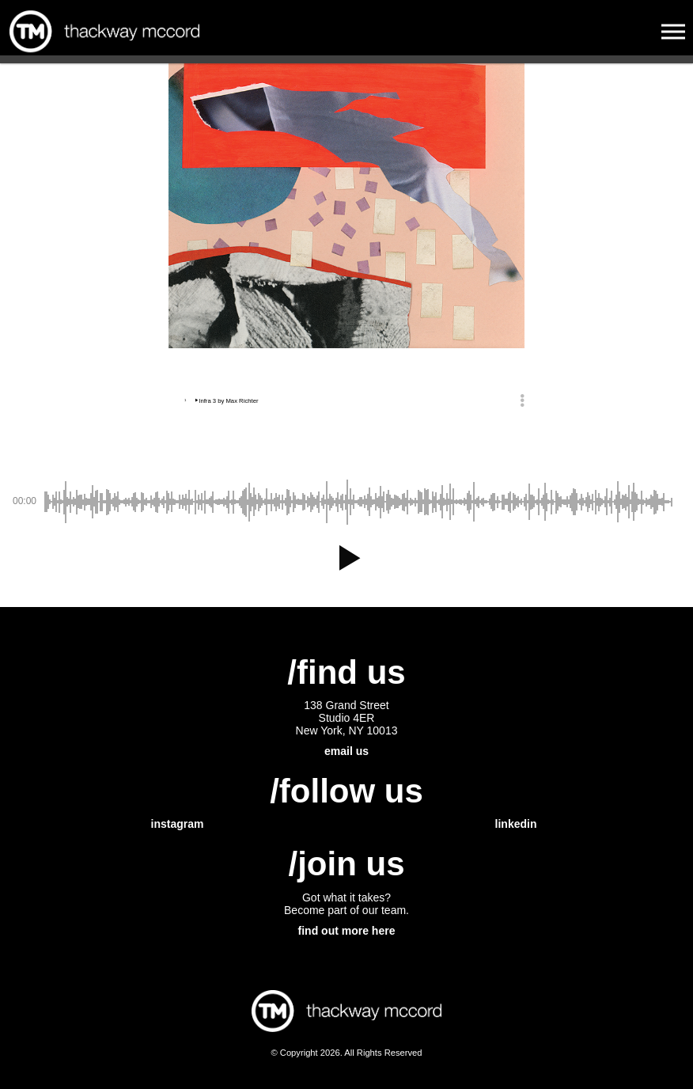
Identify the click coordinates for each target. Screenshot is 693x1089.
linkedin (516, 824)
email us (346, 751)
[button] (346, 558)
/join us (347, 863)
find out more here (347, 930)
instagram (177, 824)
